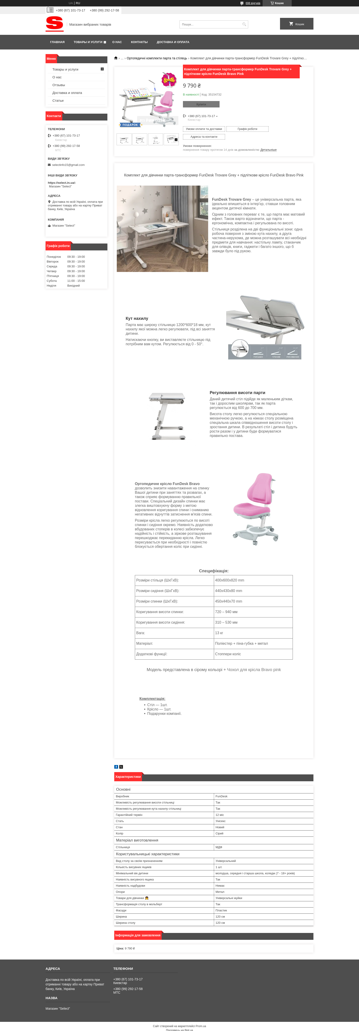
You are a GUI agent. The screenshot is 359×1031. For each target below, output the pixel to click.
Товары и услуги (88, 42)
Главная (57, 42)
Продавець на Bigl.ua (179, 1022)
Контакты (139, 42)
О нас (117, 42)
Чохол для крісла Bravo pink (254, 662)
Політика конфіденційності (209, 1026)
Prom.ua (201, 1018)
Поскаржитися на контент (173, 1026)
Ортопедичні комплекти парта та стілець (157, 58)
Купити (201, 104)
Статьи (58, 100)
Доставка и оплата (173, 42)
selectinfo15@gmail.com (68, 165)
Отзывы (58, 85)
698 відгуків (253, 3)
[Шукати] (244, 24)
